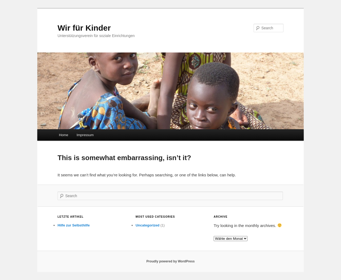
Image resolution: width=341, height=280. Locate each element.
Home (63, 135)
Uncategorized (148, 225)
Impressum (85, 135)
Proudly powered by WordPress (170, 261)
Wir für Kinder (84, 27)
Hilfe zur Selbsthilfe (74, 225)
